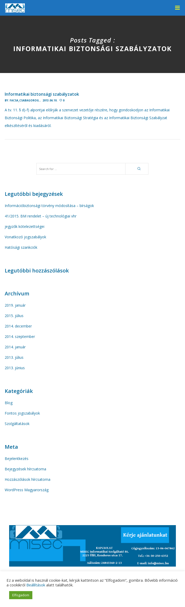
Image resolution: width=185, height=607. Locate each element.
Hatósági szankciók (21, 247)
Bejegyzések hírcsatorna (25, 468)
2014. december (18, 326)
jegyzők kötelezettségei (24, 226)
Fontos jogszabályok (22, 413)
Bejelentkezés (16, 458)
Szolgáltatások (17, 423)
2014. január (15, 346)
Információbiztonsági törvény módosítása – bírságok (49, 205)
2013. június (15, 367)
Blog (9, 402)
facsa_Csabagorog (24, 100)
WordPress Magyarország (27, 489)
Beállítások (35, 584)
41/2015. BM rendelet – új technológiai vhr (40, 216)
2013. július (14, 357)
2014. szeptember (20, 336)
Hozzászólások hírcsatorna (27, 479)
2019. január (15, 305)
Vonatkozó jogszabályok (25, 236)
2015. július (14, 315)
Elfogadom (20, 595)
